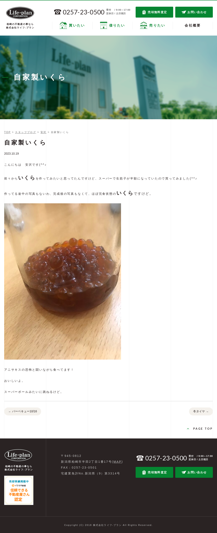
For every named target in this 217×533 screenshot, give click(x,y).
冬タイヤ (201, 412)
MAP (118, 461)
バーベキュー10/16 (22, 412)
